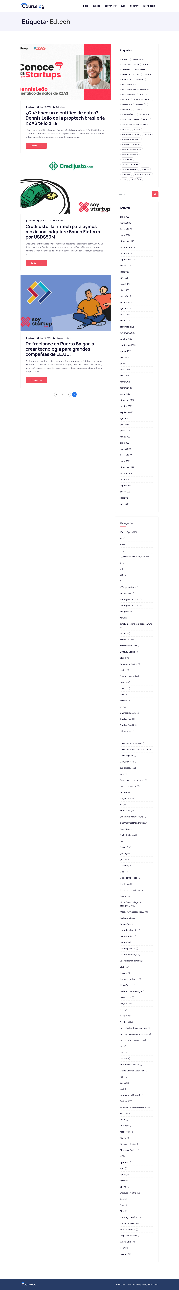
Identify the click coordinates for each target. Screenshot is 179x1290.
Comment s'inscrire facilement (134, 749)
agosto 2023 (126, 351)
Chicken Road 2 (127, 725)
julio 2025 (124, 271)
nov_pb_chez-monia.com (132, 1040)
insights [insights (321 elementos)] (147, 99)
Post (122, 1113)
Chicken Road (126, 719)
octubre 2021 (126, 479)
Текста (123, 1254)
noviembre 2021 (127, 473)
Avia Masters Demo (128, 645)
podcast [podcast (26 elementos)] (147, 134)
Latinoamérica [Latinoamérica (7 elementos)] (128, 114)
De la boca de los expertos (132, 780)
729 (121, 575)
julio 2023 (124, 357)
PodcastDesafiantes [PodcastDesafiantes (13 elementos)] (131, 139)
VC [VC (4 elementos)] (132, 179)
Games (123, 847)
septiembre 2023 (127, 345)
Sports (123, 1186)
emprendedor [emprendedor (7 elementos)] (128, 84)
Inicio (85, 6)
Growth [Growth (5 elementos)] (136, 99)
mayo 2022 (125, 436)
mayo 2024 (125, 314)
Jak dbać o (125, 942)
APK (122, 617)
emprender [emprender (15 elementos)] (145, 89)
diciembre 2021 (127, 467)
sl (121, 1156)
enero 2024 (125, 320)
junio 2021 (124, 504)
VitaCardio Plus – (127, 1229)
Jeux (122, 966)
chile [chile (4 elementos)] (145, 64)
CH (121, 706)
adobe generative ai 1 (129, 599)
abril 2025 (124, 290)
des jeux (124, 792)
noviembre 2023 (127, 333)
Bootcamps (110, 6)
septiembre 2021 (127, 485)
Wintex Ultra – (126, 1241)
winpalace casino (128, 1235)
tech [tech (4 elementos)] (124, 179)
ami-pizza (124, 611)
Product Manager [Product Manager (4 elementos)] (130, 154)
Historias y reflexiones (65, 338)
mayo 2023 (125, 369)
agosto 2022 (126, 418)
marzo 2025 (125, 296)
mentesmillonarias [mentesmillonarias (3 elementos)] (130, 119)
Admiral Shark (126, 593)
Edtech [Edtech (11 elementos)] (148, 74)
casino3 (123, 694)
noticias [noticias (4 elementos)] (125, 129)
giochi (123, 859)
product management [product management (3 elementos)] (131, 149)
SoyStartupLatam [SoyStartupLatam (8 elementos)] (129, 169)
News (122, 1015)
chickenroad (125, 731)
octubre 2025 (126, 253)
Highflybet (125, 884)
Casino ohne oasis (128, 676)
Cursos (96, 6)
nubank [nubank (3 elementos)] (137, 129)
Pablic (123, 1076)
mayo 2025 (125, 284)
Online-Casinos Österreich (132, 1070)
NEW (122, 1009)
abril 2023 (124, 375)
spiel (122, 1168)
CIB (121, 737)
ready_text (125, 1131)
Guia (122, 871)
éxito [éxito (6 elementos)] (139, 179)
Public (123, 1125)
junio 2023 (125, 363)
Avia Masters (126, 639)
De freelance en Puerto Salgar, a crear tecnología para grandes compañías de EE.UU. (60, 349)
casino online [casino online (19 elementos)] (138, 59)
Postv (122, 1119)
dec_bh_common (128, 786)
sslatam (31, 107)
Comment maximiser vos (131, 743)
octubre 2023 (126, 339)
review (123, 1138)
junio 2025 (125, 278)
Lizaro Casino (126, 985)
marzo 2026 (125, 223)
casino (123, 670)
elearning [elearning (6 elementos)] (140, 79)
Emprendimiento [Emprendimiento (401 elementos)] (129, 94)
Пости (123, 1247)
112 (121, 544)
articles (123, 633)
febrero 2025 (126, 302)
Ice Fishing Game (127, 918)
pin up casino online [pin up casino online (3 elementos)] (130, 134)
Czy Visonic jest (127, 761)
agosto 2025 (126, 265)
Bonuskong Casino (128, 664)
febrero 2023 (126, 387)
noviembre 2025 (127, 247)
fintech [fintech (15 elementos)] (125, 99)
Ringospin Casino (128, 1144)
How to (123, 896)
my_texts (124, 1003)
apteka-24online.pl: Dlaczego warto (136, 623)
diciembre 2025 (127, 241)
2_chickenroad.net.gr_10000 (133, 556)
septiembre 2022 (128, 412)
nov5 (122, 1046)
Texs (122, 1205)
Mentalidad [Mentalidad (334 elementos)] (144, 114)
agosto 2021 (125, 491)
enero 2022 (125, 461)
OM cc (123, 1058)
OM (121, 1052)
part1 (122, 1089)
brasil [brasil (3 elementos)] (125, 59)
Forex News (125, 829)
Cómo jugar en (126, 755)
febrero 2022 (126, 455)
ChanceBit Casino (128, 713)
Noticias (59, 221)
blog (122, 658)
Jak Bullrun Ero (126, 936)
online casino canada (129, 1064)
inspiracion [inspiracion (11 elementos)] (127, 104)
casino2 (123, 688)
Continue (36, 145)
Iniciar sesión (149, 6)
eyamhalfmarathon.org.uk (132, 822)
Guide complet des (128, 877)
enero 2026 (125, 235)
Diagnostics (125, 798)
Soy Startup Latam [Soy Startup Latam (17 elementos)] (130, 164)
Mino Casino (125, 997)
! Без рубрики (126, 532)
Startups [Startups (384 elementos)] (126, 174)
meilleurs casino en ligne (131, 991)
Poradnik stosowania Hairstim (133, 1107)
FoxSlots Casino (127, 835)
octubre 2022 (126, 406)
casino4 (123, 700)
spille (122, 1180)
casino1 (123, 682)
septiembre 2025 (128, 259)
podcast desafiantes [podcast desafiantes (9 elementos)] (131, 144)
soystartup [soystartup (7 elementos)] (127, 159)
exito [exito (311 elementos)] (142, 94)
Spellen (123, 1162)
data (122, 774)
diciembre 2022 (127, 400)
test (122, 1199)
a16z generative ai (128, 587)
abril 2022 (124, 442)
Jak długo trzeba (127, 948)
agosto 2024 (126, 308)
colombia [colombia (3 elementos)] (126, 69)
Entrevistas (60, 107)
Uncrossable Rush (128, 1223)
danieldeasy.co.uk (128, 767)
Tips (122, 1211)
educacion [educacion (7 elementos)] (126, 79)
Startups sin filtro (128, 1193)
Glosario (124, 865)
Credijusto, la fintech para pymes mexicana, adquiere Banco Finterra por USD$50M (63, 231)
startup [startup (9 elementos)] (145, 169)
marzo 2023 (125, 381)
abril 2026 (124, 216)
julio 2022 (124, 424)
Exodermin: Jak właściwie (131, 816)
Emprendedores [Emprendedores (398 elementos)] (129, 89)
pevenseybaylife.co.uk (130, 1095)
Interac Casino (126, 924)
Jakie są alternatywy (129, 954)
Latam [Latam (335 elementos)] (137, 109)
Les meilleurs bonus (129, 979)
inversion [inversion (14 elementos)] (126, 109)
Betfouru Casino (127, 651)
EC (121, 804)
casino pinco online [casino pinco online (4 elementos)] (130, 64)
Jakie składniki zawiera (130, 960)
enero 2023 (125, 394)
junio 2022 (125, 430)
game (122, 841)
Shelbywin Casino (128, 1150)
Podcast (134, 6)
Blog (123, 6)
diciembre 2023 (127, 326)
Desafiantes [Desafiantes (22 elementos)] (140, 69)
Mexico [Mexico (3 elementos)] (146, 119)
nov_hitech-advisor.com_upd (133, 1028)
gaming (123, 853)
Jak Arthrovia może (128, 930)
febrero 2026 (126, 229)
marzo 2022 (125, 449)
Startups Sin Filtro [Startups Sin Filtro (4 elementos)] (143, 174)
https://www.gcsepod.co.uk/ (133, 911)
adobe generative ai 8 (130, 605)
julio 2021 (124, 497)
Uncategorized (127, 1217)
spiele (123, 1174)
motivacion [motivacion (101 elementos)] (127, 124)
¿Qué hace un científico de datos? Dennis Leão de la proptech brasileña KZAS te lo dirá (65, 118)
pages (123, 1083)
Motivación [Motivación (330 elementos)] (141, 124)
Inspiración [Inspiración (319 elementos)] (141, 104)
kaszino (123, 973)
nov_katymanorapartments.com (135, 1034)
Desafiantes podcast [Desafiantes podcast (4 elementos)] (131, 74)
